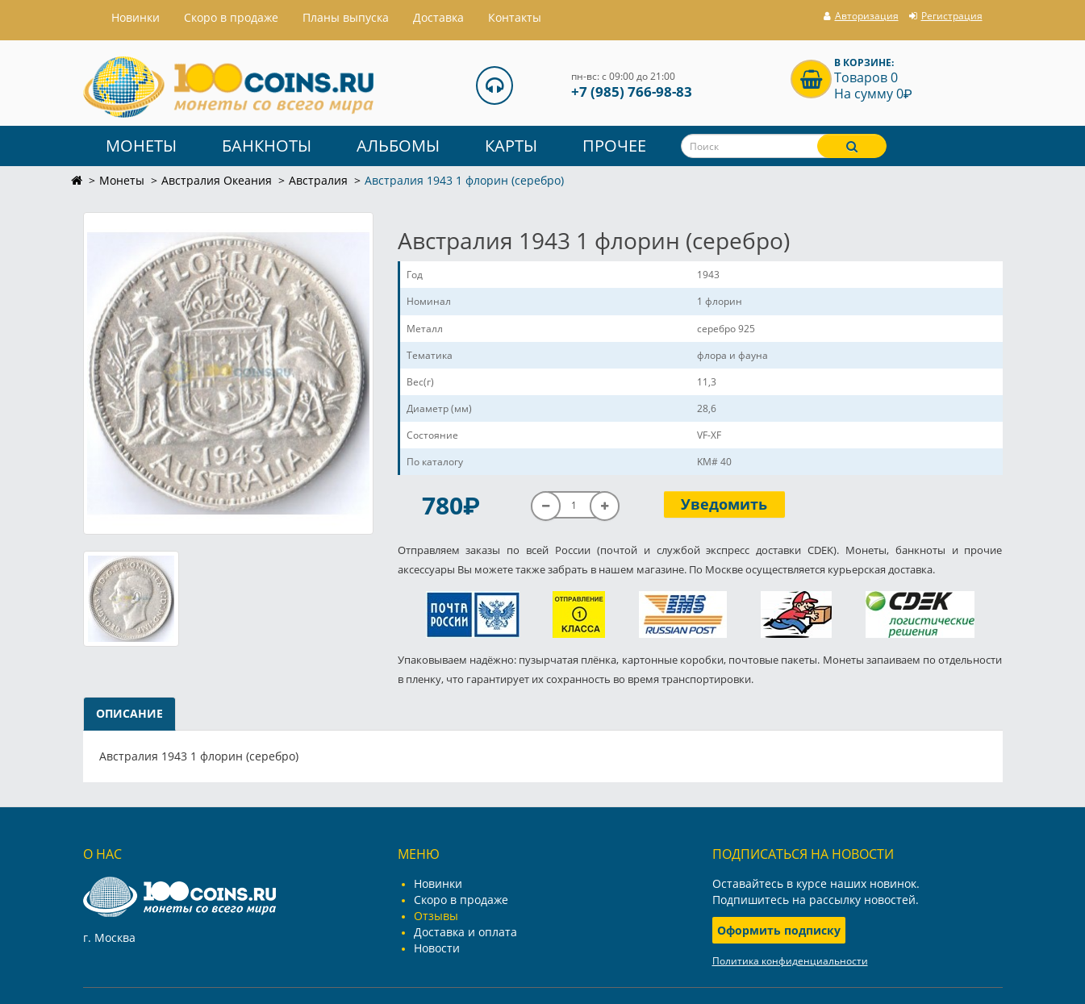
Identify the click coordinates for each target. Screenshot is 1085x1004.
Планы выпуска (346, 17)
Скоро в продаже (231, 17)
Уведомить (724, 504)
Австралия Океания (216, 180)
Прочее (614, 145)
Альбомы (398, 145)
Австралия (318, 180)
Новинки (438, 883)
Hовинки (135, 17)
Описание (129, 713)
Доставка (438, 17)
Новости (437, 948)
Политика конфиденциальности (790, 961)
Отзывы (436, 915)
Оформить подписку (779, 930)
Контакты (514, 17)
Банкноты (266, 145)
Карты (511, 145)
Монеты (141, 145)
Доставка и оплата (465, 931)
